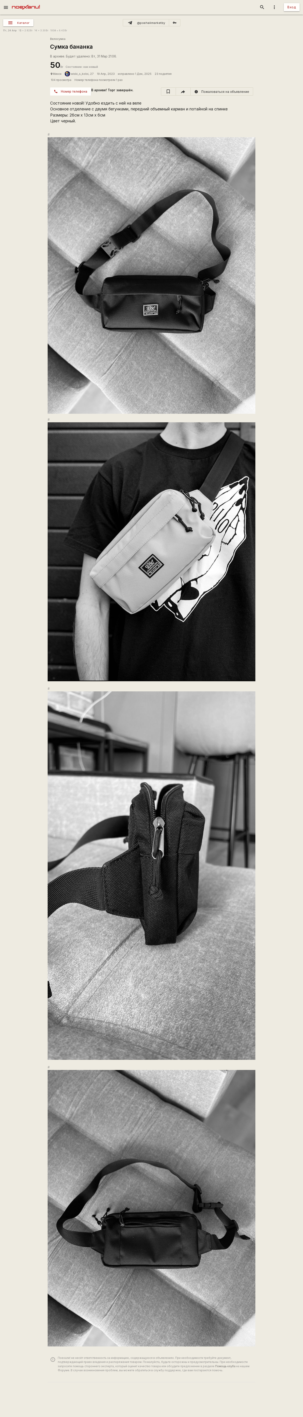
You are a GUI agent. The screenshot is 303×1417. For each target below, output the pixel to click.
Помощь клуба (225, 1366)
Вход (291, 7)
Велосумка (57, 39)
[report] (222, 91)
